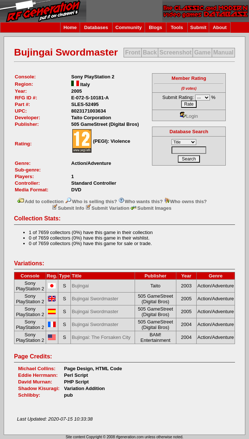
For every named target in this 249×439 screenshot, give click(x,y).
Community (128, 27)
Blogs (155, 27)
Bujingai (80, 285)
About (220, 27)
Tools (177, 27)
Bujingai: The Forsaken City (101, 337)
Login (189, 116)
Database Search (189, 131)
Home (70, 27)
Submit (198, 27)
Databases (96, 27)
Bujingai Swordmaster (95, 298)
